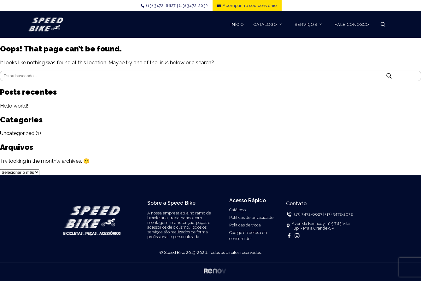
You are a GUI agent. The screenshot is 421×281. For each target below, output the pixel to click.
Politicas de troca (245, 225)
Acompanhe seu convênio (250, 5)
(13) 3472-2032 (193, 5)
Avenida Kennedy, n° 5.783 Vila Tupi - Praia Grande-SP (321, 226)
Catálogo (237, 210)
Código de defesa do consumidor (248, 235)
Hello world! (14, 106)
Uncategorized (17, 133)
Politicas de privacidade (251, 217)
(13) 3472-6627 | (162, 5)
